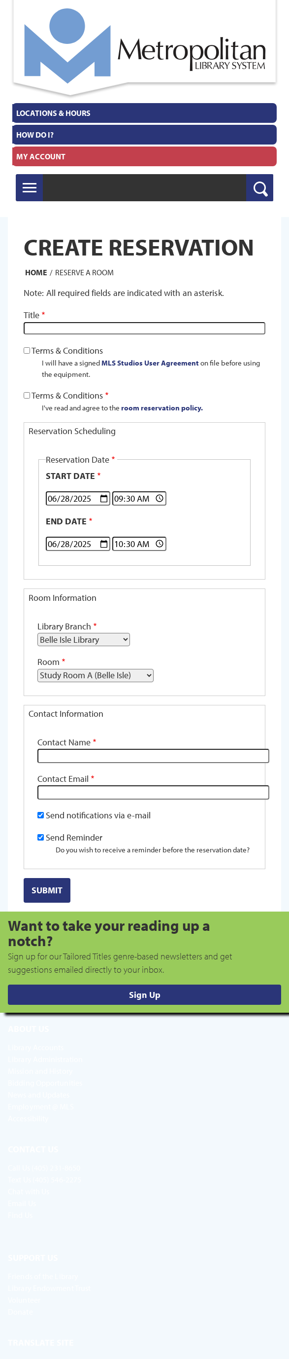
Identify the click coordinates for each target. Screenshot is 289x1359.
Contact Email (63, 778)
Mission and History (40, 1071)
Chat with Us (28, 1191)
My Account (40, 156)
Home (36, 272)
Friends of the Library (43, 1276)
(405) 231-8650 (56, 1168)
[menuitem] (144, 113)
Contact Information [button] (66, 713)
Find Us (20, 1215)
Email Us (22, 1203)
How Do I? (35, 135)
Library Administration (45, 1059)
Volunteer (24, 1300)
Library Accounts (36, 1047)
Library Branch (64, 626)
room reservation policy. (162, 407)
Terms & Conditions (67, 350)
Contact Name (64, 742)
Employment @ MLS (41, 1106)
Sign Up (145, 994)
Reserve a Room (84, 272)
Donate (20, 1312)
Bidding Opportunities (45, 1083)
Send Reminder (74, 837)
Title (31, 315)
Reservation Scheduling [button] (72, 431)
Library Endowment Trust (49, 1288)
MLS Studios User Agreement (150, 362)
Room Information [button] (62, 597)
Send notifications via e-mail (98, 815)
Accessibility (28, 1118)
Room (48, 661)
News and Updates (39, 1095)
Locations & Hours (53, 113)
